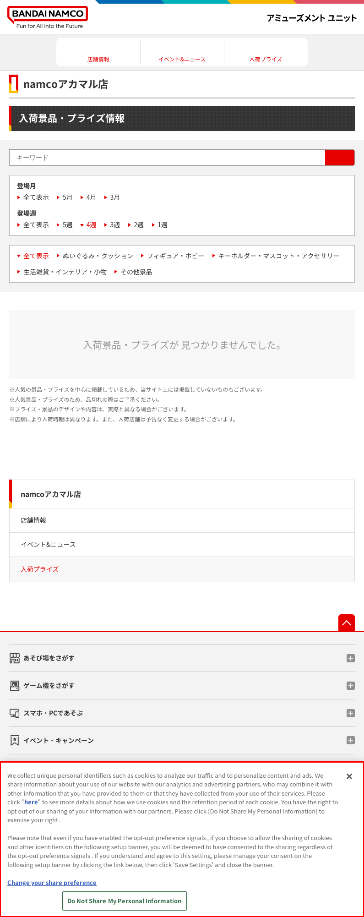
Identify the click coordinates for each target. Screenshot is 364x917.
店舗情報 (33, 519)
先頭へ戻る (346, 622)
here (31, 801)
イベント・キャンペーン (58, 740)
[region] (182, 839)
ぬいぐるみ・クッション (98, 255)
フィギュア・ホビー (175, 255)
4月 (92, 197)
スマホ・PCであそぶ (53, 712)
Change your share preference (52, 882)
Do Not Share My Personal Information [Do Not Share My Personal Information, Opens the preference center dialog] (124, 900)
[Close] (349, 776)
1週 (163, 224)
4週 (92, 224)
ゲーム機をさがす (49, 685)
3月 (115, 197)
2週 (139, 224)
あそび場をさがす (49, 657)
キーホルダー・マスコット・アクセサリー (278, 255)
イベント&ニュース (48, 544)
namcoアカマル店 (51, 493)
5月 (68, 197)
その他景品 (136, 271)
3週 (115, 224)
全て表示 (36, 197)
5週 (68, 224)
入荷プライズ (40, 568)
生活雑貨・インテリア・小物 (65, 271)
